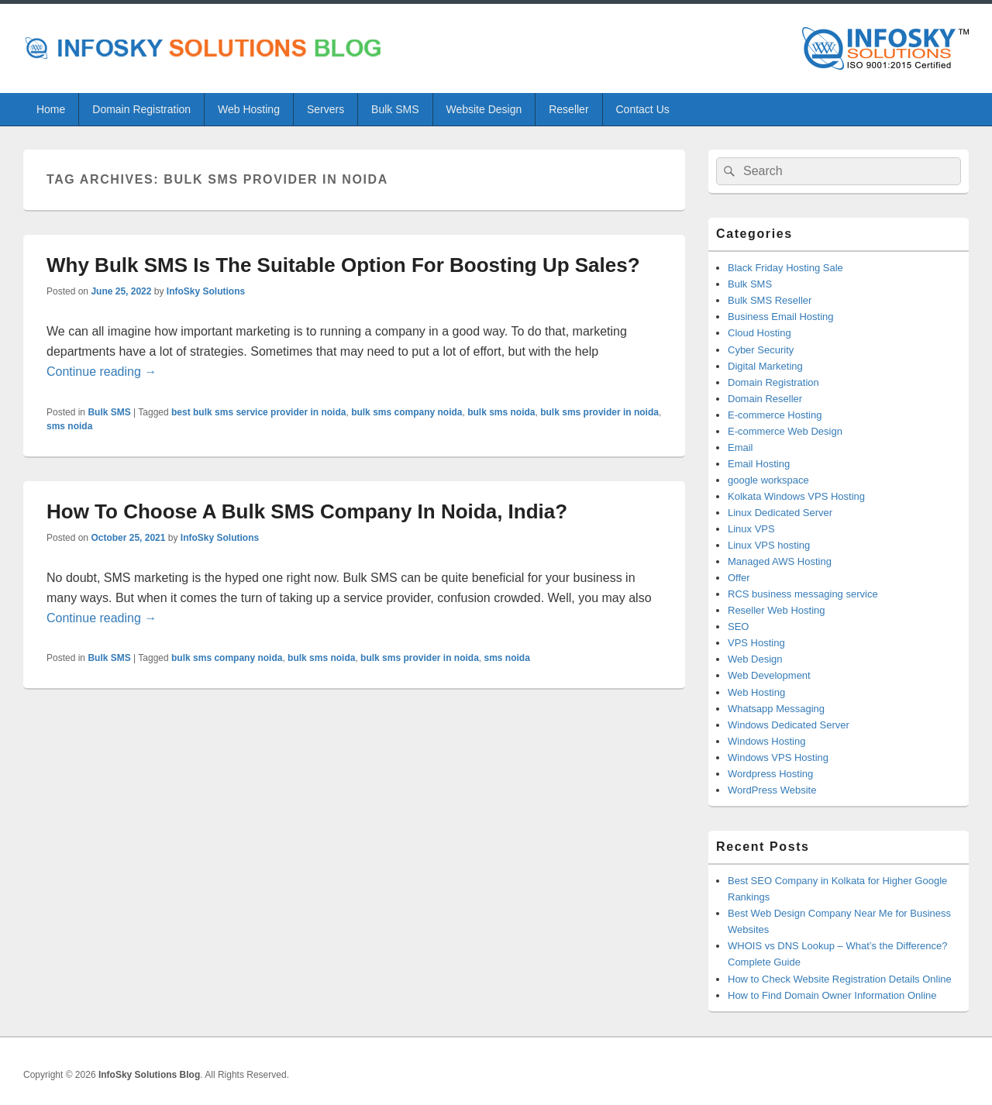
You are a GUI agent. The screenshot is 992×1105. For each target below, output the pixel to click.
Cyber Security (761, 350)
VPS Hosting (756, 643)
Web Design (755, 659)
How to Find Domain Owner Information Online (832, 995)
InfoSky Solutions (206, 291)
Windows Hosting (766, 741)
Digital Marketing (765, 366)
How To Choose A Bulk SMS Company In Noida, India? (306, 511)
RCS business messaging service (803, 594)
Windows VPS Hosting (778, 757)
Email (740, 447)
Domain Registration (141, 109)
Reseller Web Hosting (776, 610)
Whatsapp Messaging (776, 708)
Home (50, 109)
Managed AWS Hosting (780, 561)
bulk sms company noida (406, 412)
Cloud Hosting (759, 333)
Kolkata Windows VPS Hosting (796, 496)
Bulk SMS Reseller (769, 300)
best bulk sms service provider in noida (258, 412)
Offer (739, 577)
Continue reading (101, 371)
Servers (325, 109)
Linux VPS (751, 529)
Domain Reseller (765, 398)
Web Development (769, 675)
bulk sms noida (501, 412)
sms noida (69, 426)
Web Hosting (249, 109)
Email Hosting (759, 464)
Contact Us (643, 109)
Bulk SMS (394, 109)
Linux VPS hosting (769, 545)
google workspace (768, 480)
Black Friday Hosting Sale (785, 268)
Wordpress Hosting (770, 774)
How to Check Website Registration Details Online (840, 979)
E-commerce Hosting (775, 415)
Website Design (484, 109)
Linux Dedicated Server (780, 512)
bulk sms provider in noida (599, 412)
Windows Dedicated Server (788, 725)
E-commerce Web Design (785, 431)
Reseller (568, 109)
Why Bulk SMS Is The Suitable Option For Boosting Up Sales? (343, 265)
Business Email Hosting (781, 316)
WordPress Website (772, 790)
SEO (738, 626)
